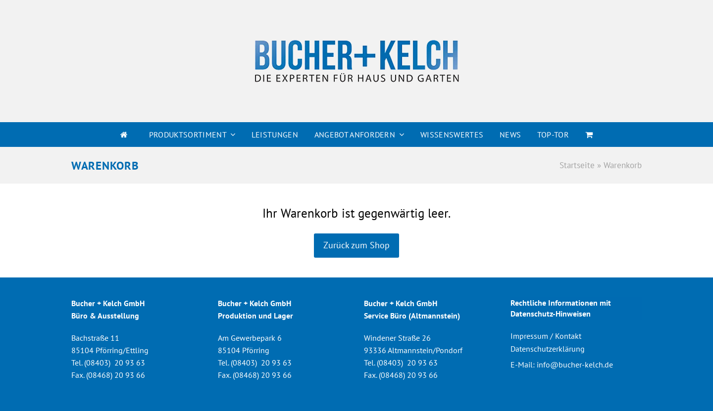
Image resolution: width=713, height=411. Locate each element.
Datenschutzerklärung (547, 349)
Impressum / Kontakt (545, 336)
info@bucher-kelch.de (575, 364)
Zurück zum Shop (356, 245)
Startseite (577, 165)
